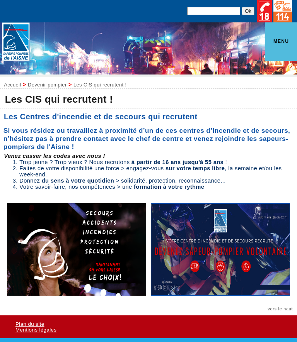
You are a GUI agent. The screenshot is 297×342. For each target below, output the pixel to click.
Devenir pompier (47, 85)
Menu (281, 41)
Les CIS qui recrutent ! (99, 85)
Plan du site (29, 324)
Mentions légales (35, 330)
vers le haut (280, 308)
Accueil (12, 85)
